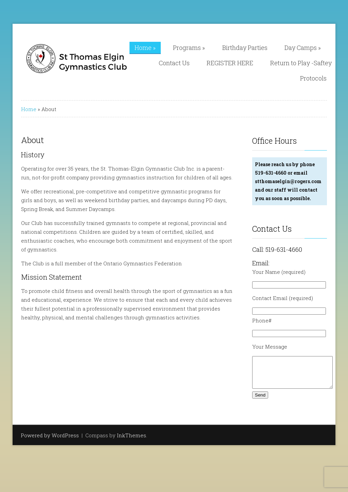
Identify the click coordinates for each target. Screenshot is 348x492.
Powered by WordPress (50, 441)
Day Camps (302, 47)
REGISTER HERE (230, 63)
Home (145, 47)
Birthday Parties (244, 47)
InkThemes (131, 441)
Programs (189, 47)
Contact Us (174, 63)
